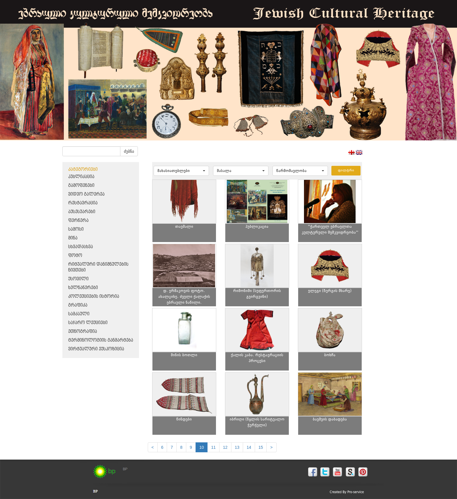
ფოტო (75, 255)
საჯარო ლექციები (88, 322)
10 (201, 447)
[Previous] (153, 447)
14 (249, 447)
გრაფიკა (77, 305)
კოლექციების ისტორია (93, 296)
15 (261, 447)
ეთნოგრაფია (82, 331)
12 (225, 447)
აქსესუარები (81, 211)
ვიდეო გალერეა (86, 194)
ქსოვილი (78, 279)
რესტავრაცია (83, 203)
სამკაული (78, 314)
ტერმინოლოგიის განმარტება (100, 340)
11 (213, 447)
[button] (181, 171)
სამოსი (76, 229)
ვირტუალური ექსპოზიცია (96, 349)
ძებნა (129, 151)
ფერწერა (78, 220)
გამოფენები (81, 185)
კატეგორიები (83, 169)
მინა (73, 238)
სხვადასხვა (80, 246)
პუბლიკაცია (81, 176)
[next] (271, 447)
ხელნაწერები (83, 287)
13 (237, 447)
